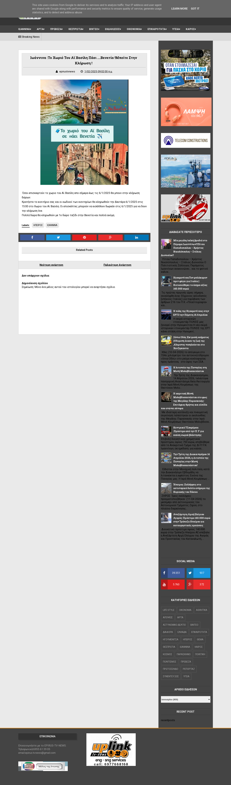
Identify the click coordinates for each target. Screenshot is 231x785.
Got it (195, 8)
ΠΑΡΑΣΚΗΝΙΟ (184, 654)
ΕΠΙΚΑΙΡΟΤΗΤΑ (156, 29)
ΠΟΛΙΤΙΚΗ (200, 654)
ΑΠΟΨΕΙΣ (168, 617)
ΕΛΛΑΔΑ (182, 632)
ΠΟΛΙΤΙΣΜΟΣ (169, 661)
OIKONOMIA (185, 610)
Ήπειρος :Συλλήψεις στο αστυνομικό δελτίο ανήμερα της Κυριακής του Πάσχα (191, 488)
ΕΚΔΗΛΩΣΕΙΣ (112, 29)
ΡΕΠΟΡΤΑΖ (189, 669)
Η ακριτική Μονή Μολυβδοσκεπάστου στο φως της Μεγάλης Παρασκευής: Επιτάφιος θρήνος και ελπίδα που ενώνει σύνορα (184, 401)
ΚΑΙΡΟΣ (190, 29)
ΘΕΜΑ (200, 639)
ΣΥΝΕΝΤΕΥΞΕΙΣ (171, 676)
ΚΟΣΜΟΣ (167, 654)
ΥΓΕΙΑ (175, 29)
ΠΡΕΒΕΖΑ (56, 29)
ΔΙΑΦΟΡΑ (168, 632)
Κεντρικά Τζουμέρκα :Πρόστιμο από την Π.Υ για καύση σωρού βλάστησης (188, 431)
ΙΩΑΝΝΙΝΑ (24, 29)
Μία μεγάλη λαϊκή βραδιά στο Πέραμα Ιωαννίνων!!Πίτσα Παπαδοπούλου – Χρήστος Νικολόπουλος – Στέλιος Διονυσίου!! (184, 248)
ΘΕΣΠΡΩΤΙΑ (75, 29)
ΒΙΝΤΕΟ (93, 29)
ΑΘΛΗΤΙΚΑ (201, 610)
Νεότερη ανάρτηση (51, 264)
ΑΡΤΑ (40, 29)
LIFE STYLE (168, 610)
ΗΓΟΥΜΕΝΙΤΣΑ (170, 639)
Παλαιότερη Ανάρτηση (117, 264)
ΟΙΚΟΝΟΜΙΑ (134, 29)
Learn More (179, 8)
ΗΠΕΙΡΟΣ (38, 225)
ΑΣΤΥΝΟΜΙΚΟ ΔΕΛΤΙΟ (174, 625)
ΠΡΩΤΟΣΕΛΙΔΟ (170, 669)
